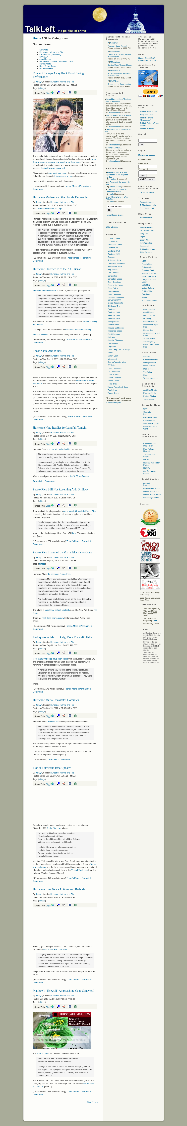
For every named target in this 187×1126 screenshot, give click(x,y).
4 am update (42, 1053)
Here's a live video (41, 335)
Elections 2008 (114, 315)
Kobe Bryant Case (48, 66)
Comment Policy (151, 60)
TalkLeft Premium (147, 128)
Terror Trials (112, 384)
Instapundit (144, 246)
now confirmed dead (57, 173)
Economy (111, 257)
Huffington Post (149, 363)
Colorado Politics (150, 417)
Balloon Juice (147, 267)
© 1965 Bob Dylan (113, 402)
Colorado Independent (148, 413)
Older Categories (115, 368)
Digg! (48, 93)
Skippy (144, 297)
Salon (145, 375)
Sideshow (146, 294)
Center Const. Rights (151, 488)
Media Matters (149, 366)
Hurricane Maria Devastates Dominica (56, 700)
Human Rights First (151, 491)
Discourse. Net (149, 315)
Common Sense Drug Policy (150, 445)
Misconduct (112, 359)
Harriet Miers (45, 64)
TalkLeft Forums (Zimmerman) (146, 119)
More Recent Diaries (115, 215)
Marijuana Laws (146, 115)
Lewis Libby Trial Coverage (119, 350)
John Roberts (45, 59)
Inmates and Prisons (116, 328)
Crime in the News (115, 285)
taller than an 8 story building (78, 330)
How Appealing (146, 243)
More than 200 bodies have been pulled (50, 659)
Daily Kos (144, 234)
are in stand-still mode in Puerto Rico (79, 511)
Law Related (113, 343)
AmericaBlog (147, 264)
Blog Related (113, 270)
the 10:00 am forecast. (80, 476)
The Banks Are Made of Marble (118, 115)
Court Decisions (114, 282)
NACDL (146, 460)
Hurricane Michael (46, 209)
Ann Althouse (148, 312)
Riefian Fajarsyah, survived (53, 168)
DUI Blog (147, 319)
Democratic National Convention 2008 (116, 299)
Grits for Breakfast (149, 273)
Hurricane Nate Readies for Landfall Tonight (60, 427)
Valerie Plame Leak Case (118, 387)
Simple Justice (149, 338)
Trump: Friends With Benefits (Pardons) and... (119, 55)
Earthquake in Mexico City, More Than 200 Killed (63, 637)
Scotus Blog (148, 330)
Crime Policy (113, 288)
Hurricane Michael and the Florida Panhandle (60, 197)
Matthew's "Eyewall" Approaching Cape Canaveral (63, 990)
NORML (146, 468)
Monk (155, 621)
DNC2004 (44, 57)
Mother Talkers (148, 288)
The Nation (147, 372)
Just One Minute (150, 390)
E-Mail (141, 60)
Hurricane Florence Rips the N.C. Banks (57, 269)
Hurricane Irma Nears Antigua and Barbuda (59, 889)
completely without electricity (57, 610)
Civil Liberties (113, 273)
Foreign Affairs (114, 322)
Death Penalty (113, 291)
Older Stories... (112, 227)
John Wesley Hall (147, 208)
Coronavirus (113, 242)
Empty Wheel (145, 240)
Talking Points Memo (148, 249)
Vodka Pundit (148, 399)
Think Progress (146, 252)
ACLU (145, 441)
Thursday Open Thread (117, 46)
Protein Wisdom (149, 396)
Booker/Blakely (46, 68)
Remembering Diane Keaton (119, 84)
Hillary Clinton (113, 325)
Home (37, 38)
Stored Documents (115, 303)
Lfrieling (113, 179)
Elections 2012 (114, 251)
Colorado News (114, 238)
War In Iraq (112, 390)
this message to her (63, 176)
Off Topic (111, 365)
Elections (111, 309)
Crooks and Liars (147, 231)
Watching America (150, 378)
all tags (42, 88)
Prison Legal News (151, 498)
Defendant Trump (115, 245)
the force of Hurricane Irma (55, 949)
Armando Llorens (147, 202)
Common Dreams (150, 360)
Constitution (112, 276)
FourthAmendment (151, 322)
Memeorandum (146, 218)
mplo (112, 194)
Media (110, 353)
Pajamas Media (149, 393)
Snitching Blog (149, 342)
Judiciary (111, 337)
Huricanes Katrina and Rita (51, 52)
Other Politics (113, 374)
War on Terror (113, 393)
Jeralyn (39, 82)
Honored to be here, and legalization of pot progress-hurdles (117, 174)
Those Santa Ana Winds (47, 351)
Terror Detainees (114, 295)
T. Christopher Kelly (148, 205)
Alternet (146, 356)
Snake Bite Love (54, 828)
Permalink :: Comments (44, 481)
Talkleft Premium (114, 378)
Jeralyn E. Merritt (147, 192)
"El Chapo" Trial (114, 306)
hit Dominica (53, 722)
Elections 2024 (114, 254)
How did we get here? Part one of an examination (118, 100)
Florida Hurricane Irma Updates (52, 767)
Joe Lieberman (114, 334)
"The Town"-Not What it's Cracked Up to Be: (116, 191)
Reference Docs (114, 260)
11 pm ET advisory (79, 870)
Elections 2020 (114, 319)
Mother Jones (149, 369)
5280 (144, 261)
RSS (153, 58)
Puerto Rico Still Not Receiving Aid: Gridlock (60, 489)
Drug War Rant (148, 270)
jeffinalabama (114, 112)
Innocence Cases (115, 331)
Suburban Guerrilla (149, 301)
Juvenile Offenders (115, 340)
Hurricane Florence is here (44, 291)
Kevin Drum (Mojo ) (150, 277)
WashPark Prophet (151, 423)
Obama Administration (117, 362)
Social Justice (113, 381)
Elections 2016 (114, 248)
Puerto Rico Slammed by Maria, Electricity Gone (62, 552)
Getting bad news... (114, 148)
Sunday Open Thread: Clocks (120, 65)
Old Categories (114, 371)
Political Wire (147, 291)
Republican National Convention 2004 (56, 61)
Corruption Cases (115, 279)
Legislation (112, 347)
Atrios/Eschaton (146, 227)
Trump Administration (116, 263)
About (147, 58)
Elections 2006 (114, 312)
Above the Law (149, 309)
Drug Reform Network (148, 450)
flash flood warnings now (53, 618)
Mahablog (146, 285)
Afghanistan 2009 (115, 266)
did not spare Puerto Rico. (59, 574)
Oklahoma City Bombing (50, 54)
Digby (142, 237)
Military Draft (113, 356)
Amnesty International (148, 484)
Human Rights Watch (152, 494)
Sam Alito (44, 50)
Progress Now (149, 420)
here (74, 533)
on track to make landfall (59, 449)
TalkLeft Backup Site (148, 112)
